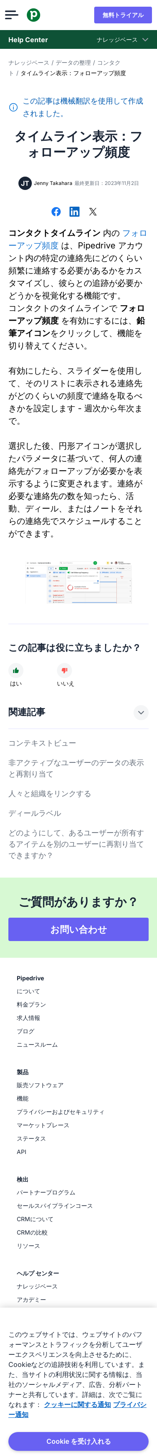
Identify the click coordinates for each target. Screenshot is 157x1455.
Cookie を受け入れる (78, 1441)
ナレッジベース (28, 62)
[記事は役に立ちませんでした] (64, 670)
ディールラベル (34, 813)
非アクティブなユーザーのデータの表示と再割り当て (76, 768)
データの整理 (73, 62)
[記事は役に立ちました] (15, 670)
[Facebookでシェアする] (56, 212)
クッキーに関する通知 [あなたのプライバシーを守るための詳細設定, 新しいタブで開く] (77, 1404)
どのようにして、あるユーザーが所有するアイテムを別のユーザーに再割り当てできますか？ (76, 844)
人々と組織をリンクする (49, 793)
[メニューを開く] (15, 15)
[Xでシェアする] (93, 212)
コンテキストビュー (42, 743)
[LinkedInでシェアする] (74, 212)
